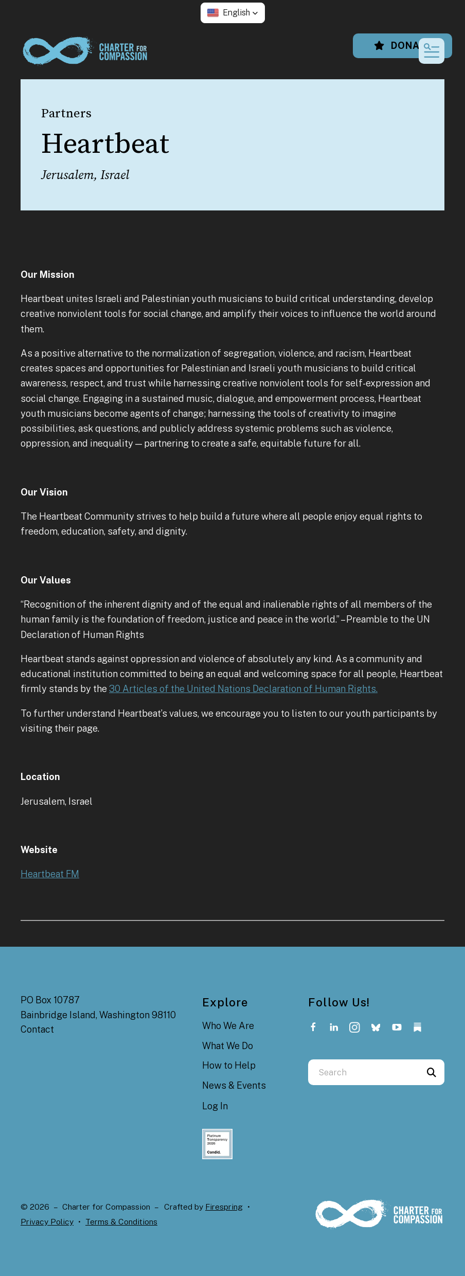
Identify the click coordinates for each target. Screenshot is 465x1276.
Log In (215, 1106)
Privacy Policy (47, 1222)
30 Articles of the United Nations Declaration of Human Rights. (243, 688)
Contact (37, 1029)
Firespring (224, 1207)
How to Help (229, 1065)
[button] (232, 13)
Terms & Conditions (121, 1222)
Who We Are (228, 1025)
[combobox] (363, 1072)
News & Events (234, 1085)
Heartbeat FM (50, 874)
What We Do (227, 1045)
